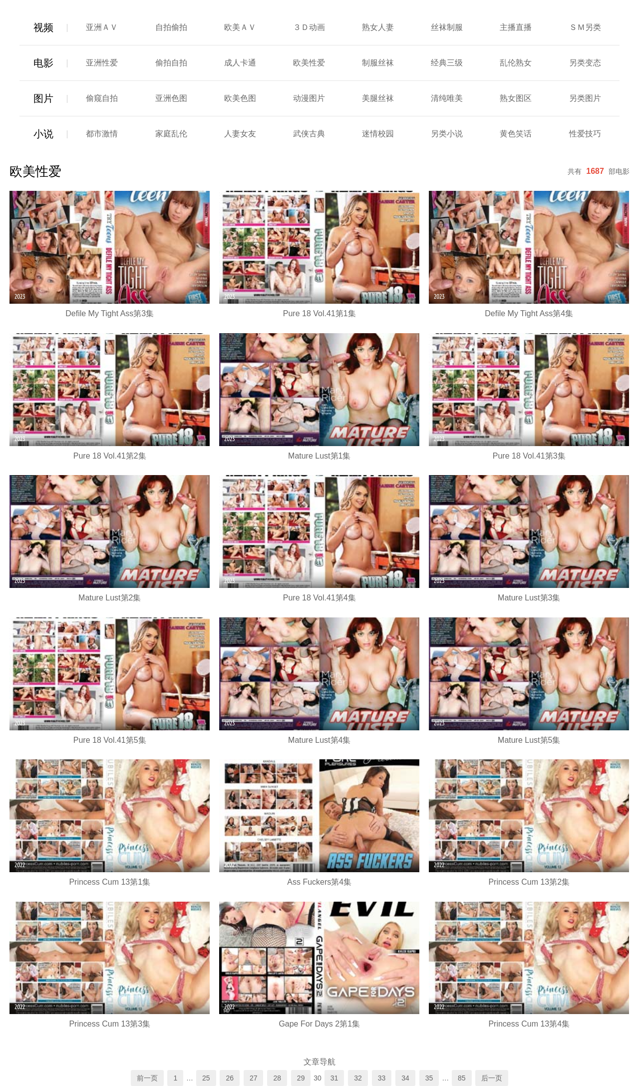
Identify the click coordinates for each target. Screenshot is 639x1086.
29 (301, 1078)
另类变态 (585, 62)
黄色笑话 (516, 133)
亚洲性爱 (102, 62)
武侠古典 (309, 133)
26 (230, 1078)
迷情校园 (378, 133)
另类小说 (447, 133)
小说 (43, 133)
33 (382, 1078)
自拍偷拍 (171, 27)
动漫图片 (309, 98)
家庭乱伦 (171, 133)
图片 (43, 98)
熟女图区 (516, 98)
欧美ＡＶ (240, 27)
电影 (43, 62)
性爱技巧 (585, 133)
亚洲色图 (171, 98)
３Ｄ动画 (309, 27)
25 (206, 1078)
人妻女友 (240, 133)
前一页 (147, 1078)
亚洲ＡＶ (102, 27)
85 (462, 1078)
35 (429, 1078)
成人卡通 (240, 62)
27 (254, 1078)
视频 (43, 27)
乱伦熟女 (516, 62)
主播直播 (516, 27)
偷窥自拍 (102, 98)
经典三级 (447, 62)
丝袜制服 (447, 27)
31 (334, 1078)
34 (405, 1078)
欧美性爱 (309, 62)
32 (358, 1078)
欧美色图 (240, 98)
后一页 (491, 1078)
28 (277, 1078)
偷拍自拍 (171, 62)
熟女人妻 (378, 27)
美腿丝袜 (378, 98)
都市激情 (102, 133)
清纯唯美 (447, 98)
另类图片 (585, 98)
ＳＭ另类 (585, 27)
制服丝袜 (378, 62)
